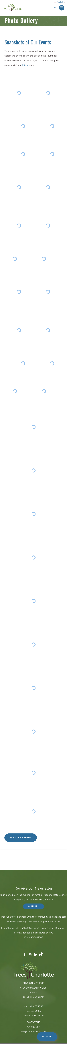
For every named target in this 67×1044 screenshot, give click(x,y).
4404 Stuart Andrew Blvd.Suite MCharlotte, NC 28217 (33, 992)
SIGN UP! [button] (33, 906)
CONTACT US (33, 1022)
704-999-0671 (33, 1027)
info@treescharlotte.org (33, 1031)
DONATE (47, 1037)
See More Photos (20, 838)
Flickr (25, 65)
